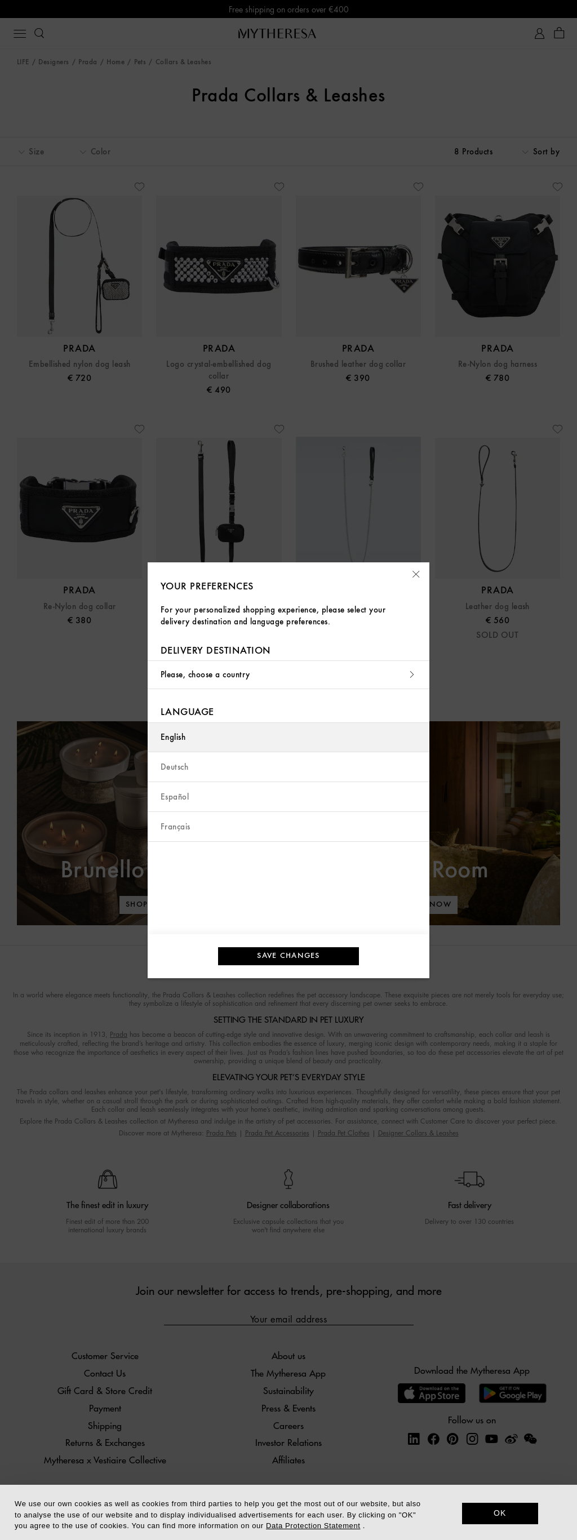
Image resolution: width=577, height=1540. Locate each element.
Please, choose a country (288, 675)
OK (500, 1512)
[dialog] (288, 1512)
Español (175, 797)
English (173, 737)
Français (175, 827)
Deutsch (174, 767)
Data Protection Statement (313, 1525)
